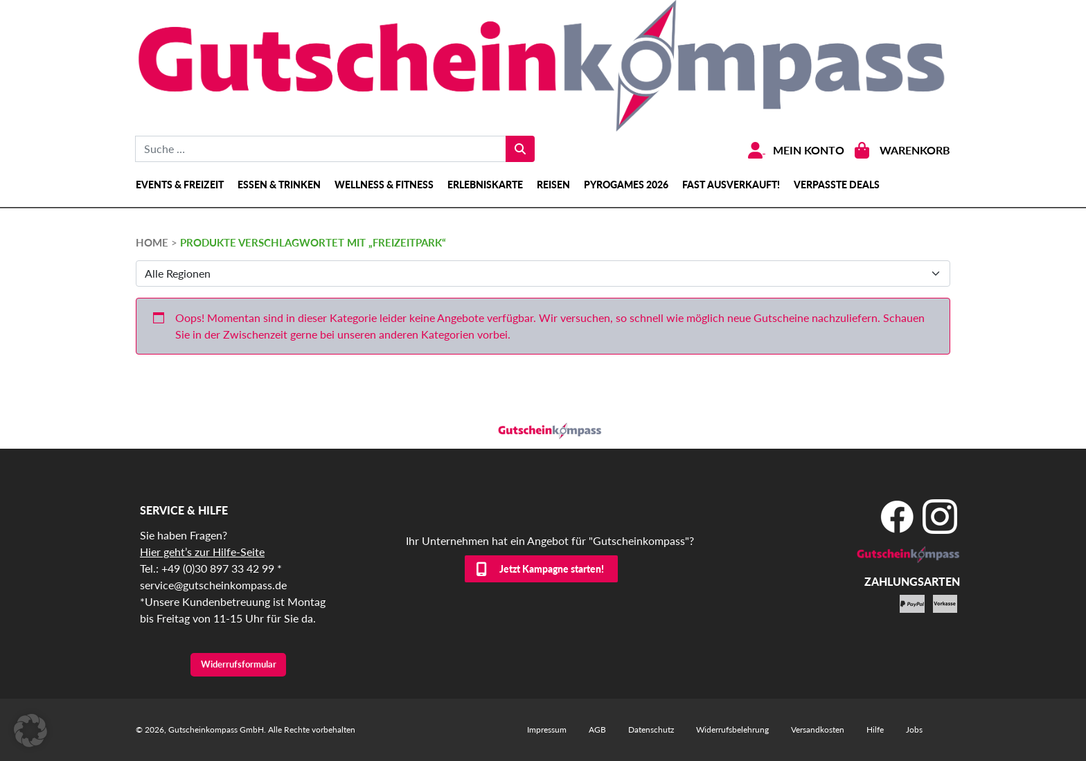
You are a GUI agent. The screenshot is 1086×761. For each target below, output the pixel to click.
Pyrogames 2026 (626, 184)
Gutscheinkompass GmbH (216, 729)
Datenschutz (651, 729)
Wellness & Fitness (384, 184)
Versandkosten (817, 729)
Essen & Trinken (279, 184)
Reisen (553, 184)
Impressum (547, 729)
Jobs (914, 729)
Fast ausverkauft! (731, 184)
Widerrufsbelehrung (732, 729)
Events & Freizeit (180, 184)
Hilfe (875, 729)
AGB (597, 729)
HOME (152, 242)
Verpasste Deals (837, 184)
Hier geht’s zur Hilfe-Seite (202, 551)
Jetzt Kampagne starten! (551, 569)
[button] (30, 730)
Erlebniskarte (485, 184)
